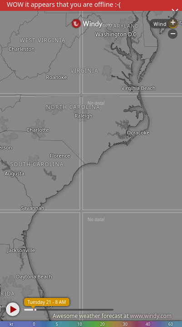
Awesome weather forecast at (112, 316)
